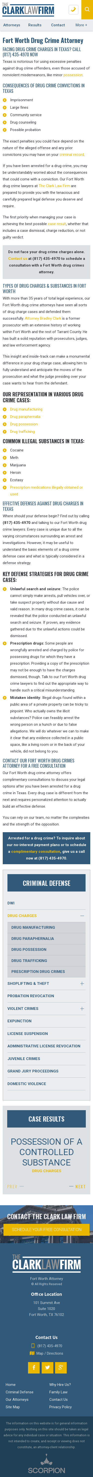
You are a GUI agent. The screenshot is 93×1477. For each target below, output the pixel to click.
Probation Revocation (30, 996)
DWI (10, 903)
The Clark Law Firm (54, 186)
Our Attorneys (17, 1399)
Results (34, 25)
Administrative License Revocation (43, 1046)
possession (73, 75)
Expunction (19, 1021)
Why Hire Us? (60, 1384)
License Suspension (27, 1033)
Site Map (13, 1407)
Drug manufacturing (26, 409)
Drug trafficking (22, 431)
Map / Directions (46, 1353)
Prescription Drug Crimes (38, 971)
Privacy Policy (60, 1407)
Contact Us (58, 1399)
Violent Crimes (22, 1008)
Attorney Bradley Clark (43, 318)
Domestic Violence (26, 1084)
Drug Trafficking (29, 961)
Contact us (17, 258)
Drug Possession (28, 949)
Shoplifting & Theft (28, 983)
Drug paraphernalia (25, 416)
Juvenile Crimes (23, 1059)
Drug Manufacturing (33, 927)
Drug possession (24, 424)
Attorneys (11, 25)
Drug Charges (22, 916)
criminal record (72, 154)
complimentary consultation (35, 851)
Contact (58, 25)
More (81, 25)
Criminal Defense (19, 1392)
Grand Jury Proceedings (33, 1071)
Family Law (58, 1392)
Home (11, 1384)
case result (57, 224)
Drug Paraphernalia (32, 938)
